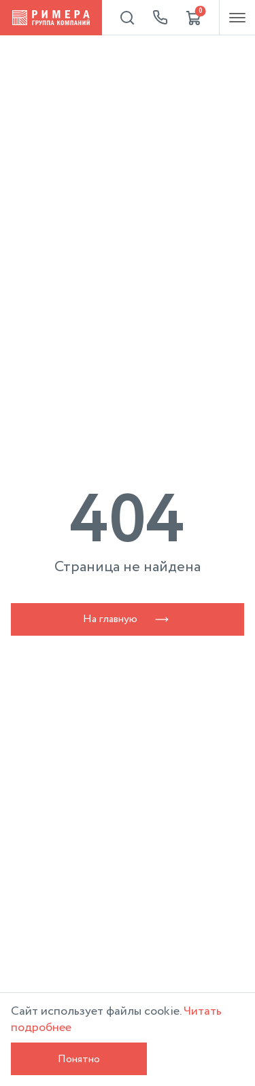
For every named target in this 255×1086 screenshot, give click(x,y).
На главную (128, 619)
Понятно (79, 1059)
